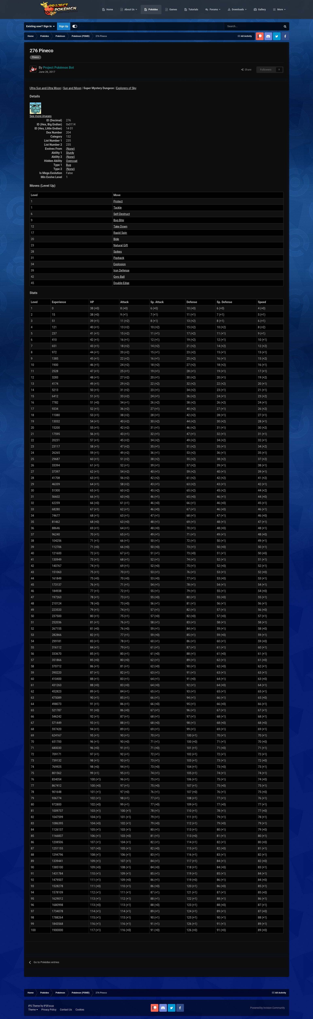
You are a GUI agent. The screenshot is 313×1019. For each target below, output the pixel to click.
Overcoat (71, 160)
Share (246, 69)
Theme (33, 1009)
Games (192, 10)
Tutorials (212, 10)
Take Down (120, 226)
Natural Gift (121, 245)
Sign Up (63, 26)
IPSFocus (49, 1005)
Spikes (118, 251)
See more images (41, 116)
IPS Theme (34, 1005)
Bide (116, 239)
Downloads (257, 10)
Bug (68, 165)
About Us (148, 10)
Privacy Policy (48, 1009)
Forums (233, 10)
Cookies (79, 1009)
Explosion (120, 264)
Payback (119, 258)
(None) (70, 148)
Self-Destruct (122, 214)
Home (128, 10)
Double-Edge (121, 283)
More (280, 10)
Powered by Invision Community (267, 1007)
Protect (118, 201)
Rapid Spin (120, 232)
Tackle (118, 207)
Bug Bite (119, 220)
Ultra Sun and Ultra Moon (45, 88)
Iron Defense (121, 270)
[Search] (238, 26)
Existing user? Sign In (40, 26)
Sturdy (70, 152)
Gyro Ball (119, 276)
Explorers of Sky (126, 88)
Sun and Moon (72, 88)
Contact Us (66, 1009)
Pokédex (172, 10)
